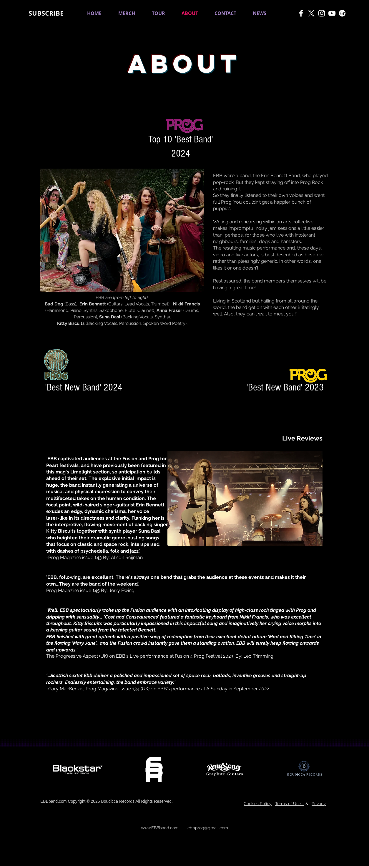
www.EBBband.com (160, 827)
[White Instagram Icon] (321, 13)
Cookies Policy (258, 803)
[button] (46, 13)
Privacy (319, 803)
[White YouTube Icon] (332, 13)
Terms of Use (289, 803)
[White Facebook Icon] (301, 13)
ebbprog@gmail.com (207, 827)
